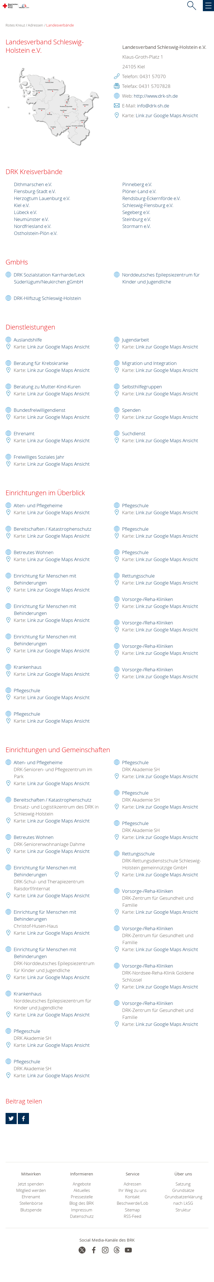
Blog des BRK (81, 1203)
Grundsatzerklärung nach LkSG (183, 1200)
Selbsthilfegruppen (142, 386)
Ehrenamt (24, 433)
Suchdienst (133, 433)
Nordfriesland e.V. (32, 226)
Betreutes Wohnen (34, 552)
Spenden (131, 410)
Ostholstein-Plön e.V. (35, 233)
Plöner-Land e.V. (139, 191)
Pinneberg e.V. (137, 184)
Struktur (183, 1210)
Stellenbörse (31, 1203)
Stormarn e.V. (136, 226)
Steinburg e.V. (136, 219)
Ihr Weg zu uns (132, 1190)
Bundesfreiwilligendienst (39, 410)
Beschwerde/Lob (132, 1203)
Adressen (35, 25)
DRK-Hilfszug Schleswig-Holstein (47, 298)
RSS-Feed (132, 1216)
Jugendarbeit (135, 339)
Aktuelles (82, 1190)
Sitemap (132, 1210)
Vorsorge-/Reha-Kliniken (147, 599)
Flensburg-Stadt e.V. (35, 191)
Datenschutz (82, 1216)
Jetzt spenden (31, 1184)
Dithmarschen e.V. (33, 184)
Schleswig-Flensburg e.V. (147, 205)
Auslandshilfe (28, 339)
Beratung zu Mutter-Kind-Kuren (47, 386)
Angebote (82, 1184)
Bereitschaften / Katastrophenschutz (52, 529)
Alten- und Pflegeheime (38, 505)
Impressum (81, 1210)
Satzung (183, 1184)
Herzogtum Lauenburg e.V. (42, 198)
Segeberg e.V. (136, 212)
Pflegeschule (27, 690)
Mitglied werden (31, 1190)
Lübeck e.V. (25, 212)
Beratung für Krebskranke (41, 363)
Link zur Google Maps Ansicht (167, 115)
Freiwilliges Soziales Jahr (39, 457)
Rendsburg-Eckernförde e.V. (151, 198)
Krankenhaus (28, 667)
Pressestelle (82, 1196)
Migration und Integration (149, 363)
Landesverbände (60, 25)
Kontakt (132, 1196)
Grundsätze (183, 1190)
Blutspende (31, 1210)
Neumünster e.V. (31, 219)
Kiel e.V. (22, 205)
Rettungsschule (138, 576)
